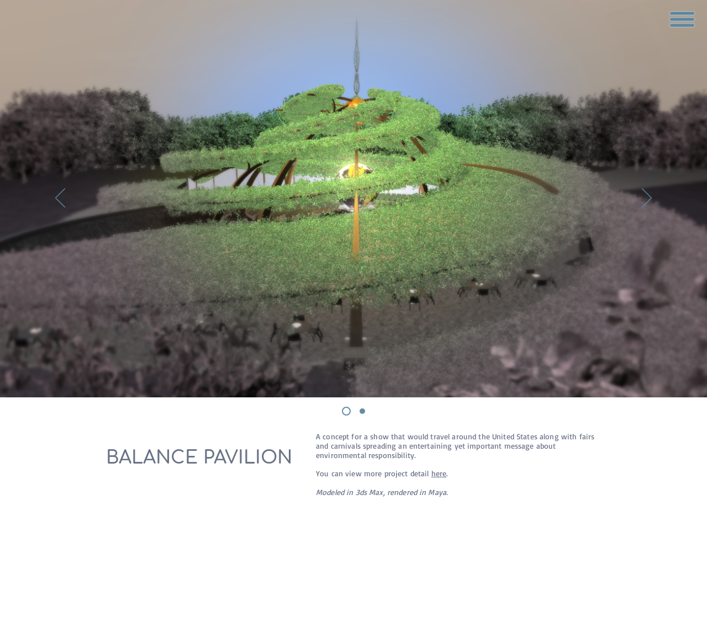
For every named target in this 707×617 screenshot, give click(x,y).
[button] (682, 19)
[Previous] (60, 198)
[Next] (647, 198)
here (439, 473)
